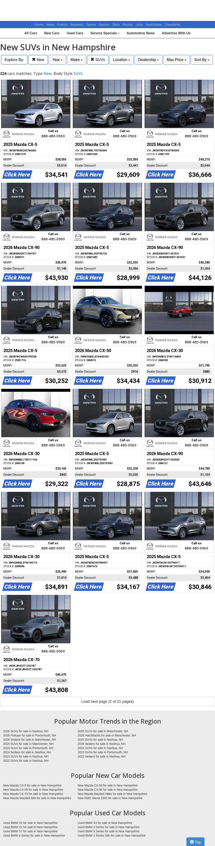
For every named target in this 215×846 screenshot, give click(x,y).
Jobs (140, 24)
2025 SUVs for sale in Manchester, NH (28, 743)
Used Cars (75, 33)
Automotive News (141, 33)
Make (77, 60)
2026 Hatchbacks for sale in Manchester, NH (107, 735)
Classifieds (172, 24)
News (50, 24)
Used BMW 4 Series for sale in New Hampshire (34, 835)
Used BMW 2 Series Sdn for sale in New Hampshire (112, 835)
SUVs (97, 59)
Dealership (148, 60)
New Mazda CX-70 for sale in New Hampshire (33, 794)
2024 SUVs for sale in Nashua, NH (100, 748)
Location (121, 60)
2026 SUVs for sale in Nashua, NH (26, 731)
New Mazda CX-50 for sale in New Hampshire (108, 785)
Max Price (176, 60)
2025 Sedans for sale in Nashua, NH (101, 743)
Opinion (104, 24)
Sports (91, 24)
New (38, 59)
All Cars (30, 33)
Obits (116, 24)
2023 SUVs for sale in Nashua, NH (26, 756)
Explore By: (14, 60)
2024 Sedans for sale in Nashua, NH (27, 752)
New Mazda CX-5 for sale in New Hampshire (32, 785)
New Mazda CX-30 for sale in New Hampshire (33, 789)
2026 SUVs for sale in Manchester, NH (103, 731)
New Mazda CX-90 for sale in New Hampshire (108, 789)
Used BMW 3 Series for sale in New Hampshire (108, 827)
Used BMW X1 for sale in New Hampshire (30, 827)
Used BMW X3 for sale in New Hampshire (105, 823)
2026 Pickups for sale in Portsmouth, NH (29, 735)
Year (57, 60)
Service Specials (104, 33)
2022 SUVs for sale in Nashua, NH (26, 760)
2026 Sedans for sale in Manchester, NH (29, 739)
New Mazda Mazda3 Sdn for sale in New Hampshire (37, 798)
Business (77, 24)
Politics (62, 24)
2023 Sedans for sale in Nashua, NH (101, 756)
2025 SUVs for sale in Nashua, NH (100, 739)
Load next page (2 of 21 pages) (107, 701)
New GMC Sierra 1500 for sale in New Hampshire (110, 798)
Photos (128, 24)
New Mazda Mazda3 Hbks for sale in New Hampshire (112, 794)
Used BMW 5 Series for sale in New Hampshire (108, 831)
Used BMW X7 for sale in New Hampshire (30, 831)
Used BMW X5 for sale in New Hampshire (30, 823)
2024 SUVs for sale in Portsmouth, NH (28, 748)
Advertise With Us (176, 33)
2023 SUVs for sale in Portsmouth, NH (103, 752)
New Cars (51, 33)
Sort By (201, 60)
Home (39, 24)
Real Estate (154, 24)
